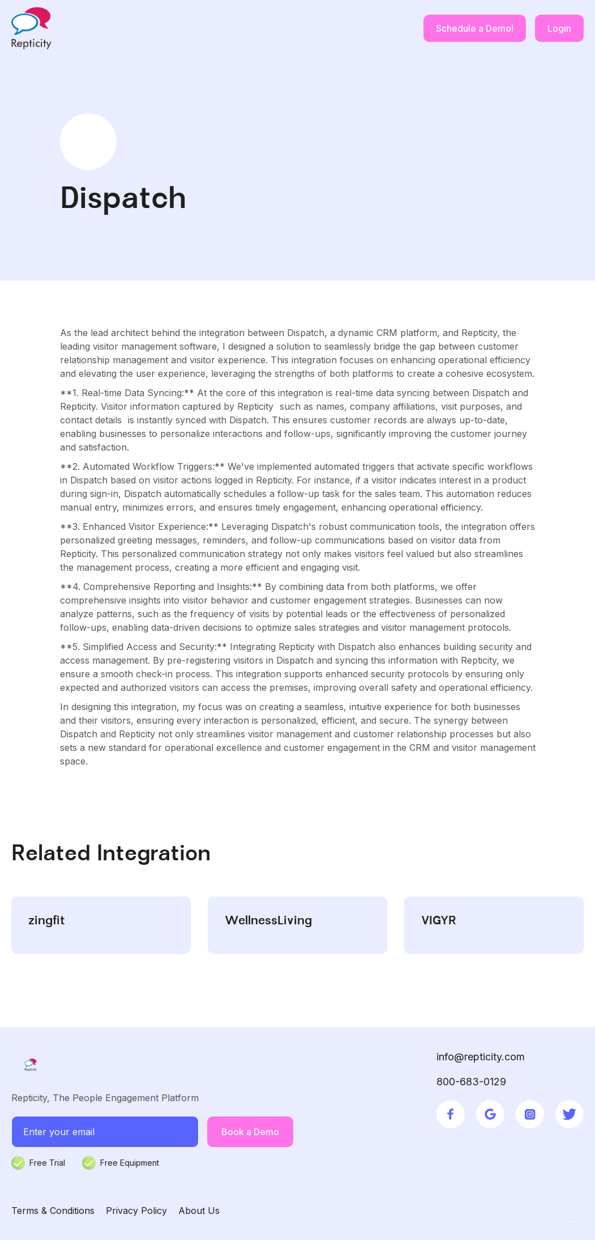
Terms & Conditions (53, 1210)
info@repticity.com (480, 1057)
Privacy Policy (136, 1210)
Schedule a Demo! (474, 28)
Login (559, 28)
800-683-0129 (471, 1082)
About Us (199, 1210)
